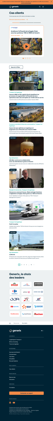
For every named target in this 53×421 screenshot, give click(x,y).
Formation (12, 387)
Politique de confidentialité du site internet (19, 409)
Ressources (16, 323)
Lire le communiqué (26, 3)
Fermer (51, 1)
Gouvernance (12, 354)
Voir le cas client (17, 35)
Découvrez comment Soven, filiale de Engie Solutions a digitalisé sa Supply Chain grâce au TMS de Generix (25, 192)
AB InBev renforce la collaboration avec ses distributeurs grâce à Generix (21, 160)
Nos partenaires (13, 361)
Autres (37, 22)
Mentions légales (35, 410)
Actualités (12, 358)
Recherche (40, 7)
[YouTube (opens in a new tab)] (14, 402)
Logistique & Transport (15, 339)
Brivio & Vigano (30, 22)
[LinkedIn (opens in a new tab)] (10, 402)
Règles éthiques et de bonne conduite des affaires (20, 411)
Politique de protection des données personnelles (20, 407)
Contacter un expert (26, 393)
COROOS (12, 254)
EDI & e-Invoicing (13, 341)
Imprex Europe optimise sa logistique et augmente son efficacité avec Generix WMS (22, 128)
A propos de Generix (14, 352)
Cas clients (12, 369)
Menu (43, 7)
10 (31, 264)
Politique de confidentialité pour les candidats (19, 410)
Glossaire (11, 379)
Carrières (11, 356)
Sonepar (15, 22)
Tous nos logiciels (14, 344)
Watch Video (26, 46)
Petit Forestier (22, 22)
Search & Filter (15, 67)
